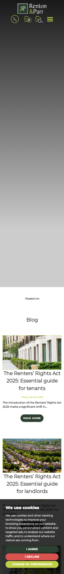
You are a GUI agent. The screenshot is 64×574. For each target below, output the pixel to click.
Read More (32, 418)
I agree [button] (32, 549)
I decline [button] (32, 556)
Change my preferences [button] (32, 564)
